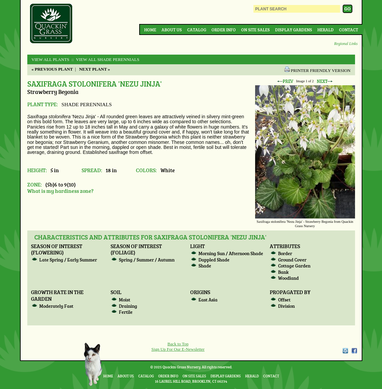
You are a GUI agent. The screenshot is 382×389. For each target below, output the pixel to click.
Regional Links (345, 44)
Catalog (196, 30)
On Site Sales (255, 30)
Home (150, 30)
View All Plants (50, 59)
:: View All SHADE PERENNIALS (104, 59)
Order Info (223, 30)
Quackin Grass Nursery (51, 24)
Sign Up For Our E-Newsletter (178, 349)
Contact (348, 30)
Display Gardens (293, 30)
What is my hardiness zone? (60, 190)
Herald (325, 30)
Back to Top (178, 343)
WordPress (345, 351)
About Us (172, 30)
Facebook (354, 351)
